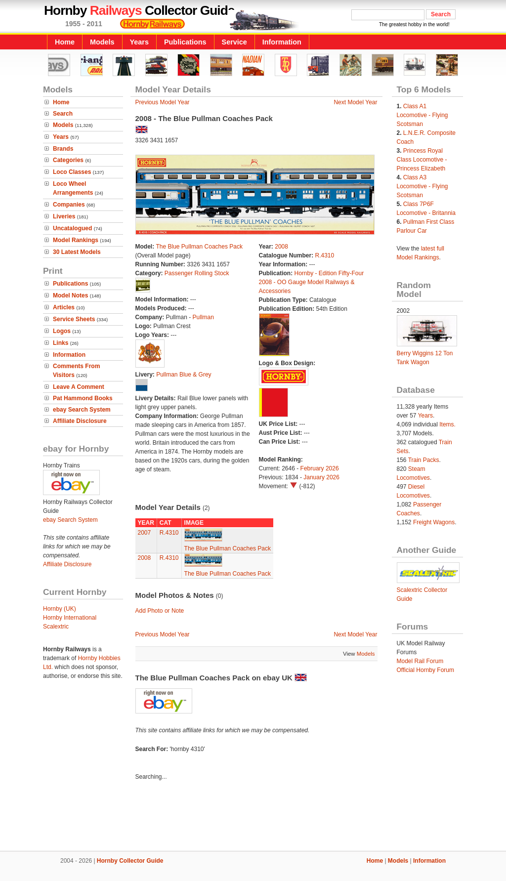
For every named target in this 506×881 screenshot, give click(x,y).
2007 (144, 532)
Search (63, 113)
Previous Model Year (162, 102)
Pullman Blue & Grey (183, 374)
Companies (69, 204)
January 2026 (321, 477)
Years (139, 42)
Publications (185, 42)
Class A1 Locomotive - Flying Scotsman (422, 115)
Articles (64, 307)
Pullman (203, 317)
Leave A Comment (78, 386)
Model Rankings (75, 240)
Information (281, 42)
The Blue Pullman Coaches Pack (199, 246)
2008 (281, 246)
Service (234, 42)
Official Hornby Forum (425, 670)
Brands (63, 148)
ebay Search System (82, 409)
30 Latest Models (77, 252)
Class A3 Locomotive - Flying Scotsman (422, 186)
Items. (447, 424)
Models (102, 42)
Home (65, 42)
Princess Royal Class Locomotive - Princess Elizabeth (422, 159)
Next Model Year (355, 102)
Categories (68, 160)
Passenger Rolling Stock (197, 273)
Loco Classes (72, 171)
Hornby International (69, 617)
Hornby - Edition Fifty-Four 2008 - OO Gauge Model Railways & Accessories (311, 282)
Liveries (64, 216)
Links (60, 342)
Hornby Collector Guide (130, 860)
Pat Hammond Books (83, 398)
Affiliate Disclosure (80, 421)
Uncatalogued (72, 228)
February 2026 (319, 468)
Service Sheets (74, 319)
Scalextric (56, 626)
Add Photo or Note (159, 610)
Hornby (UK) (59, 608)
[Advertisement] (253, 817)
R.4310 (325, 255)
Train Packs (423, 460)
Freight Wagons (434, 522)
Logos (62, 331)
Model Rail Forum (420, 661)
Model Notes (70, 295)
